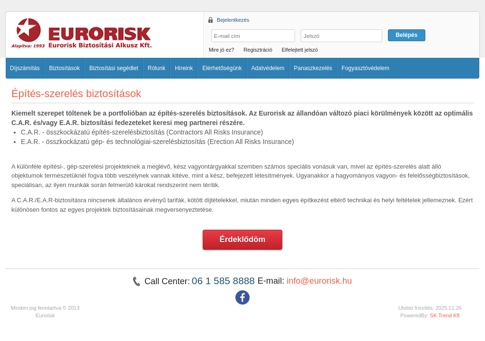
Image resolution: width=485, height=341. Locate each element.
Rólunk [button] (156, 68)
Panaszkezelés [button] (313, 68)
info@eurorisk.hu (319, 281)
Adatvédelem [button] (268, 68)
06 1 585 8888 (225, 280)
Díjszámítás (25, 68)
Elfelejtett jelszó (300, 50)
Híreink (184, 68)
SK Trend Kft (445, 315)
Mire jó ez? (221, 50)
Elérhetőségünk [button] (222, 68)
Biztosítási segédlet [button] (113, 68)
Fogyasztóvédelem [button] (365, 68)
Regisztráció (257, 50)
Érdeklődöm (243, 239)
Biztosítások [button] (64, 68)
